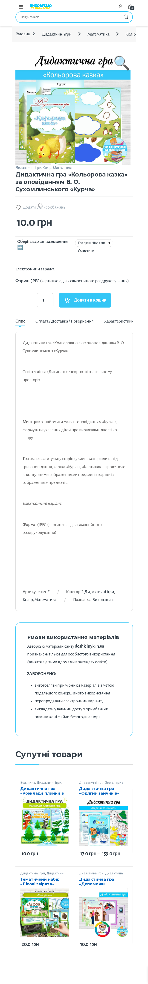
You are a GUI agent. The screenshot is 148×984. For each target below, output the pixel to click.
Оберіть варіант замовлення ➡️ (42, 244)
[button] (122, 96)
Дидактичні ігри (57, 34)
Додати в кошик (90, 300)
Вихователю (103, 599)
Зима (109, 782)
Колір (130, 34)
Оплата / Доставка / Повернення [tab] (64, 321)
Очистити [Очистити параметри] (86, 251)
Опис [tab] (20, 321)
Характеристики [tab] (119, 321)
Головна (22, 34)
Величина (27, 782)
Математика (98, 34)
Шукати (125, 17)
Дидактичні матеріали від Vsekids (42, 875)
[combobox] (67, 17)
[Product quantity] (45, 300)
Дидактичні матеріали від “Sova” (101, 875)
